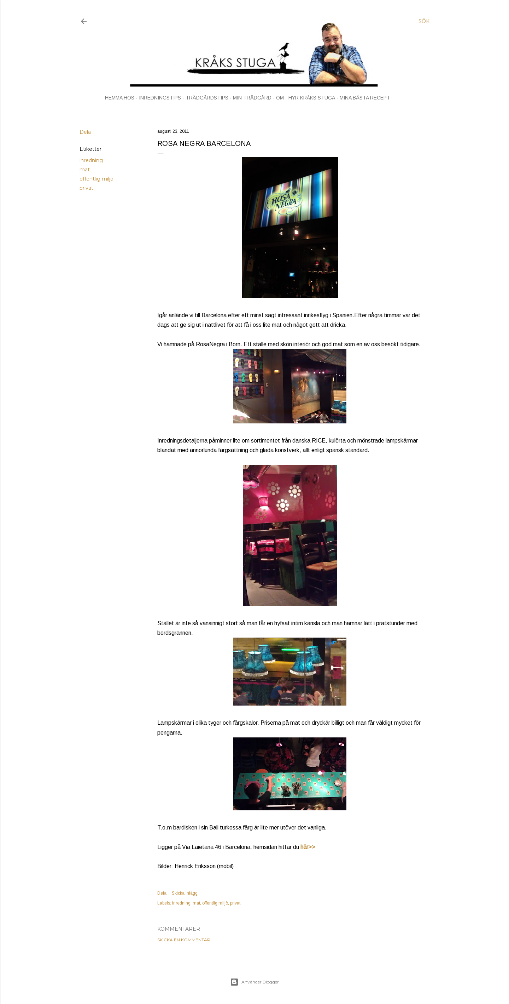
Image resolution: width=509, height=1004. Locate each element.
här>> (307, 847)
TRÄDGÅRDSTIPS (207, 98)
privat (86, 188)
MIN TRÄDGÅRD (252, 98)
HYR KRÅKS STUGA (311, 98)
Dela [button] (85, 132)
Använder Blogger (254, 982)
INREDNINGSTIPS (160, 98)
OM (280, 98)
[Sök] (424, 21)
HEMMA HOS (119, 98)
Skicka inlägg (185, 893)
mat (85, 169)
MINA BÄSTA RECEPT (365, 98)
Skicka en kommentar (183, 939)
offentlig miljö (96, 179)
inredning (91, 160)
